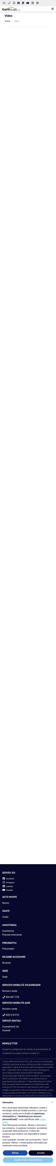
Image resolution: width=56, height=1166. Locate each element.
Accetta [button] (41, 1153)
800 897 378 (10, 997)
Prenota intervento (12, 934)
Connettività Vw (10, 1026)
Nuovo (5, 903)
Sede (5, 976)
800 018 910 (10, 1015)
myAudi (6, 1030)
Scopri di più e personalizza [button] (28, 1160)
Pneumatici (8, 948)
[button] (52, 9)
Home (7, 21)
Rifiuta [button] (15, 1153)
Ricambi (6, 962)
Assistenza (8, 930)
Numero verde (9, 991)
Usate (5, 916)
